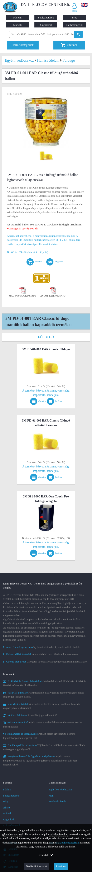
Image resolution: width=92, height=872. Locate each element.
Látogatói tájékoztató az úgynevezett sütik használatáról (45, 661)
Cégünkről (46, 24)
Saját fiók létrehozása (60, 789)
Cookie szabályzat (69, 842)
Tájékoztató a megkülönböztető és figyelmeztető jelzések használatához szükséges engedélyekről (40, 760)
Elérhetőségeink (74, 24)
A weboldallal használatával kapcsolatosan (40, 654)
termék (69, 45)
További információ (36, 866)
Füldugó (46, 337)
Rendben (61, 866)
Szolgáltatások (46, 17)
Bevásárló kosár (57, 801)
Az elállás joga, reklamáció (30, 715)
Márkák (17, 24)
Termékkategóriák (23, 45)
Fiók (51, 795)
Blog (74, 17)
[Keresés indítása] (78, 34)
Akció (6, 807)
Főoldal (17, 17)
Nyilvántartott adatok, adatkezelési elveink (41, 647)
